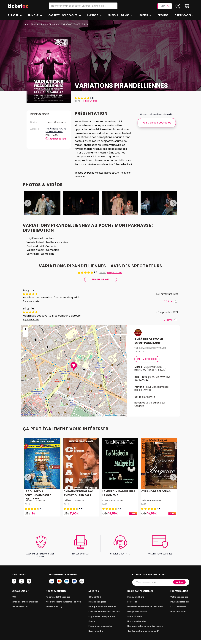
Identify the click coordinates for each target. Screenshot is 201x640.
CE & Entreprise (178, 608)
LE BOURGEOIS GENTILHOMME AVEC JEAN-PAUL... (42, 499)
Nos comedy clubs (137, 622)
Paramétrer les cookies (100, 627)
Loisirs (143, 15)
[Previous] (27, 207)
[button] (186, 6)
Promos (163, 15)
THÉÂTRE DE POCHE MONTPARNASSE (56, 130)
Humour (33, 15)
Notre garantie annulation (24, 603)
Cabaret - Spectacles (63, 15)
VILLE (164, 6)
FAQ (13, 598)
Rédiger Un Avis (100, 283)
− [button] (25, 338)
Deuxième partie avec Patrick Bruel (145, 608)
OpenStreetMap (110, 419)
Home (25, 24)
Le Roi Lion (133, 603)
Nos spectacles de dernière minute (145, 627)
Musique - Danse (119, 15)
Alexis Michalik (135, 617)
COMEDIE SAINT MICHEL (112, 504)
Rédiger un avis (89, 100)
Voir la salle (147, 363)
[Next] (173, 207)
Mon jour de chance (137, 612)
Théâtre (13, 15)
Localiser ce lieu (56, 138)
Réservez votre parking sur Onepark (149, 408)
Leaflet (98, 419)
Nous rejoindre (96, 632)
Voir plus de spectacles (156, 122)
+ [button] (25, 333)
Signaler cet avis (30, 305)
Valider (179, 583)
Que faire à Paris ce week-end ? (143, 632)
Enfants (92, 15)
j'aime (170, 305)
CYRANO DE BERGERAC (155, 495)
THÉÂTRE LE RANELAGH (151, 504)
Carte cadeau (184, 15)
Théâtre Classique (49, 24)
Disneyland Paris (136, 598)
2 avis (77, 100)
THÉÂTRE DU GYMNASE (35, 504)
